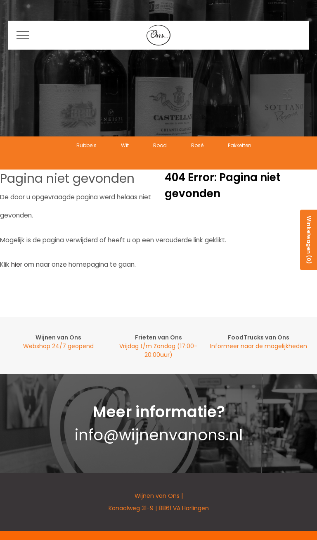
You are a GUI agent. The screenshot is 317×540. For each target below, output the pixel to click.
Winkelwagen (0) (308, 240)
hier (16, 264)
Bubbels (86, 145)
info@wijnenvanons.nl (159, 435)
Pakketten (239, 145)
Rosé (197, 145)
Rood (160, 145)
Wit (125, 145)
